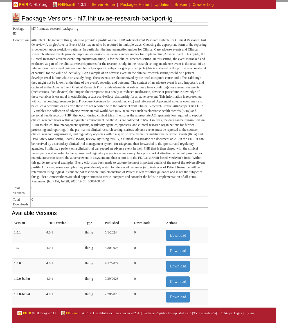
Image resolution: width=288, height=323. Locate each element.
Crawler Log (202, 4)
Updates (162, 4)
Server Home (103, 4)
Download (178, 235)
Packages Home (134, 4)
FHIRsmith (64, 4)
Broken (181, 4)
